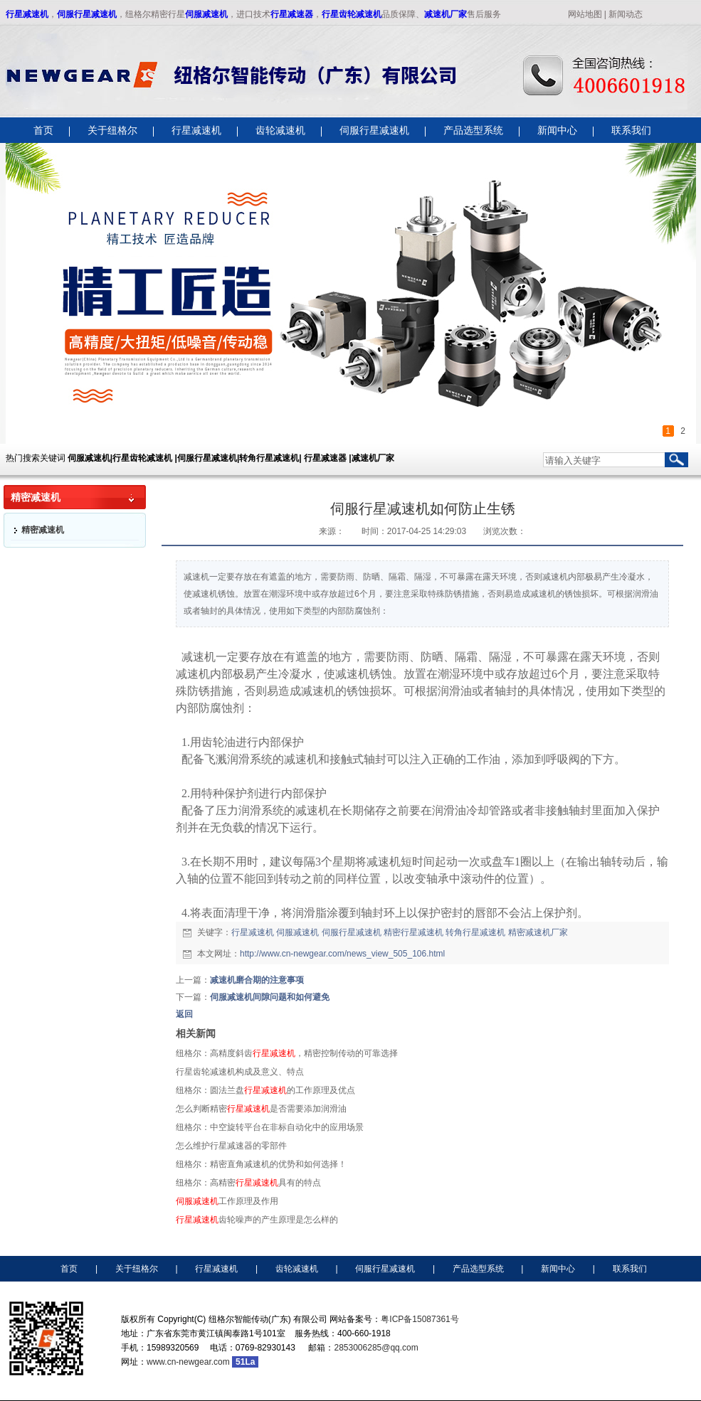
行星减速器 (291, 14)
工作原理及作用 (227, 1201)
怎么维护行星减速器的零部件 (231, 1146)
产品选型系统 (478, 1269)
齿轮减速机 (296, 1269)
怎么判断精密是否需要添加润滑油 (261, 1109)
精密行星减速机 (413, 932)
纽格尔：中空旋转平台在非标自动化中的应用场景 (270, 1127)
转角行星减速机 (475, 932)
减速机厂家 (445, 14)
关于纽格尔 (136, 1269)
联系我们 (630, 1269)
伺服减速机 (206, 14)
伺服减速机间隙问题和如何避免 (270, 997)
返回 (184, 1014)
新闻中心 (558, 1269)
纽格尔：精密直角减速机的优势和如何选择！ (261, 1164)
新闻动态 (625, 14)
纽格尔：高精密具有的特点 (248, 1183)
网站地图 (585, 14)
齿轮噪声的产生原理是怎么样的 (257, 1220)
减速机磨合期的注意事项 (257, 980)
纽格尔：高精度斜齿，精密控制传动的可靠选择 (287, 1053)
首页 (69, 1269)
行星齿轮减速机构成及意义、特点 (240, 1072)
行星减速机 (27, 14)
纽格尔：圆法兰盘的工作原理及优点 (265, 1090)
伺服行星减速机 (87, 14)
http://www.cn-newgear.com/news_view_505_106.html (342, 954)
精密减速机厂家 (538, 932)
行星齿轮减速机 (351, 14)
